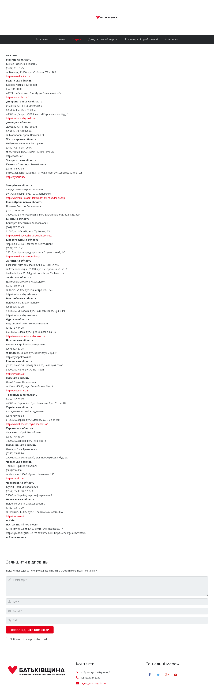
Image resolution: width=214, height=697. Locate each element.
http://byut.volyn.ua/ (17, 97)
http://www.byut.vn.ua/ (18, 76)
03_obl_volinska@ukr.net (93, 683)
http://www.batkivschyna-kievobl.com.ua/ (29, 235)
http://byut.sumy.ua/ (19, 390)
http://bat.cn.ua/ (15, 516)
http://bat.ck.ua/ (15, 478)
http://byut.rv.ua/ (15, 373)
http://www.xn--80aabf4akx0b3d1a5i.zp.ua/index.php (35, 197)
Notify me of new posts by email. (28, 639)
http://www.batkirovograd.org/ (23, 256)
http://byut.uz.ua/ (15, 177)
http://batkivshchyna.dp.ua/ (21, 118)
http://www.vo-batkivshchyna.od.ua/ (26, 336)
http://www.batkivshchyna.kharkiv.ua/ (27, 424)
